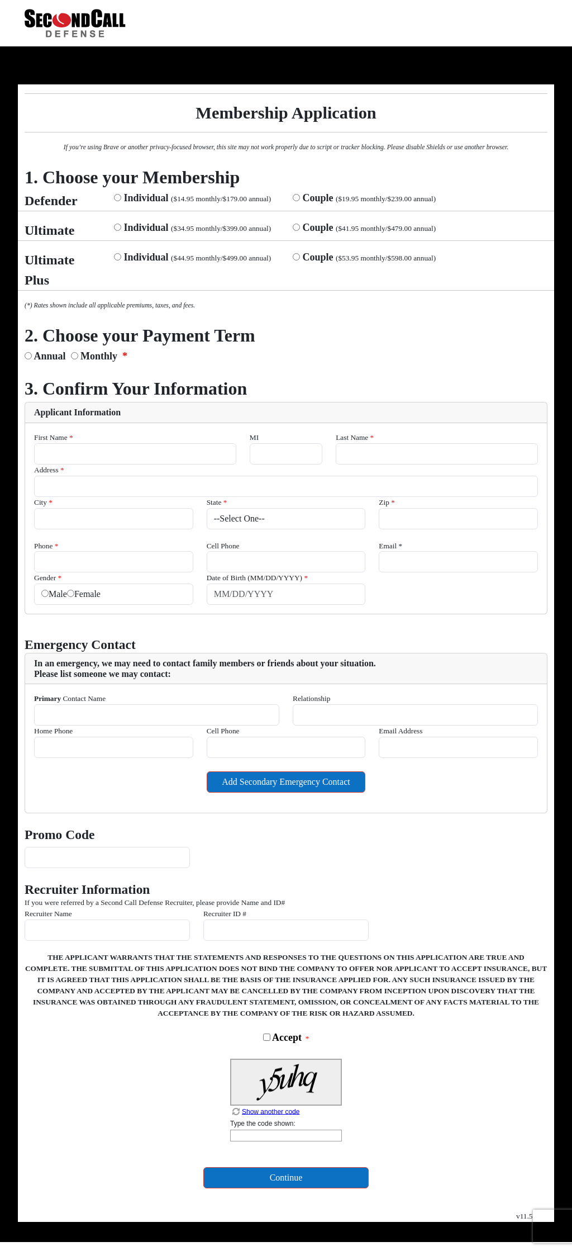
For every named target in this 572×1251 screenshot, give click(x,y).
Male (58, 594)
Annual (51, 356)
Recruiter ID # (224, 913)
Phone (46, 546)
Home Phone (53, 731)
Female (87, 594)
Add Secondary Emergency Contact (286, 781)
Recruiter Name (48, 913)
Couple (316, 197)
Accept (286, 1037)
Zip (387, 502)
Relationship (311, 698)
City (43, 502)
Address (49, 470)
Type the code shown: (262, 1123)
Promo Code (59, 834)
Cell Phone (223, 546)
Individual (145, 197)
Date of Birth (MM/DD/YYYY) (257, 578)
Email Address (400, 731)
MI (254, 437)
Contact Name (70, 698)
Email (390, 546)
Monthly (98, 356)
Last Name (355, 437)
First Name (53, 437)
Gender (47, 578)
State (217, 502)
